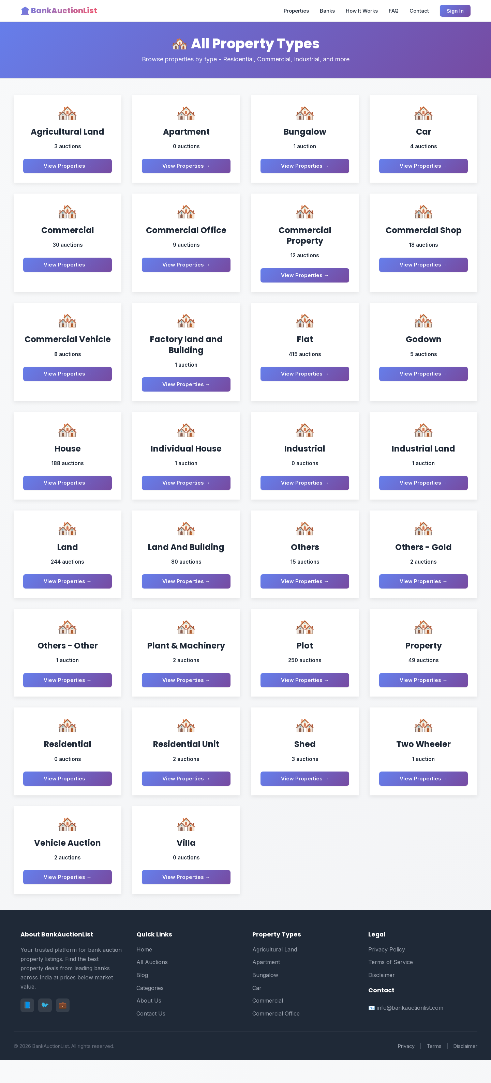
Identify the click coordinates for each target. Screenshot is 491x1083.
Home (144, 971)
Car (257, 1010)
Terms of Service (390, 984)
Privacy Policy (386, 971)
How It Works (362, 10)
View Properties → (68, 167)
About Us (148, 1023)
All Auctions (152, 984)
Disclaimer (381, 997)
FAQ (394, 10)
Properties (296, 10)
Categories (150, 1010)
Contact (419, 10)
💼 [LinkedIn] (63, 1028)
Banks (327, 10)
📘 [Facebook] (27, 1028)
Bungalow (265, 997)
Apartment (266, 984)
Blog (142, 997)
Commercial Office (276, 1036)
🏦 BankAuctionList (58, 10)
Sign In (455, 11)
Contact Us (150, 1036)
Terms (434, 1069)
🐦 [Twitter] (45, 1028)
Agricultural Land (274, 971)
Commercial (267, 1023)
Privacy (406, 1069)
